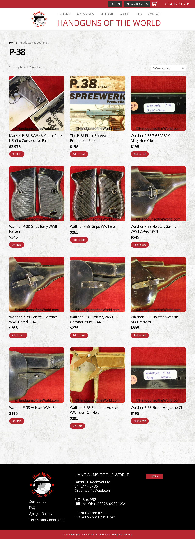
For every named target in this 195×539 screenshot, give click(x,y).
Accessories (85, 14)
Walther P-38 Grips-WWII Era (92, 226)
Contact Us (37, 501)
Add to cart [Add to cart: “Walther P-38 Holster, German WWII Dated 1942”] (18, 335)
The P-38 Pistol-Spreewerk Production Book (91, 138)
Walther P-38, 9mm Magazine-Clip (158, 407)
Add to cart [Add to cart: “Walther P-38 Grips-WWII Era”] (79, 239)
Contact (154, 14)
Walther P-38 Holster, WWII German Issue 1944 (91, 319)
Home (13, 42)
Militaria (106, 14)
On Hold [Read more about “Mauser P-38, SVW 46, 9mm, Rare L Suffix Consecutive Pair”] (16, 154)
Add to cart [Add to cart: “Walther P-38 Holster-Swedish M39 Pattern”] (140, 335)
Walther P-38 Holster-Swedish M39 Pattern (154, 319)
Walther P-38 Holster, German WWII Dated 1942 (33, 319)
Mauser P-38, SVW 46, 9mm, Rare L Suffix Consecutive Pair (35, 138)
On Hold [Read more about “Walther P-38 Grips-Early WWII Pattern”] (16, 244)
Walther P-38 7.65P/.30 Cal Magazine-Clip (152, 138)
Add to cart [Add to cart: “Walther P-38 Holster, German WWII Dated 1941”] (140, 244)
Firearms (63, 14)
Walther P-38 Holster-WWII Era (33, 407)
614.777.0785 (177, 4)
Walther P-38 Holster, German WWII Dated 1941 (155, 229)
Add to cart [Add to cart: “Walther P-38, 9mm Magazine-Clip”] (140, 421)
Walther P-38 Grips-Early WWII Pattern (33, 229)
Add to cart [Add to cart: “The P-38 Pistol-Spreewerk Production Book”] (79, 154)
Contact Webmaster (106, 534)
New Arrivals (137, 4)
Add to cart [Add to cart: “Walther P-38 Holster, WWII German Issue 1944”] (79, 335)
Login (115, 4)
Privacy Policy (125, 534)
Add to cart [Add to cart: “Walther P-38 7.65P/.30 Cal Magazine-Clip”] (140, 154)
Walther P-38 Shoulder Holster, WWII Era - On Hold (94, 410)
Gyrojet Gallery (41, 513)
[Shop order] (168, 68)
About (125, 14)
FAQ (139, 14)
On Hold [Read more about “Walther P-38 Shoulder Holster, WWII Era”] (77, 426)
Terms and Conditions (46, 519)
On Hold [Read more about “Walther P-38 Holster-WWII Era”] (16, 421)
